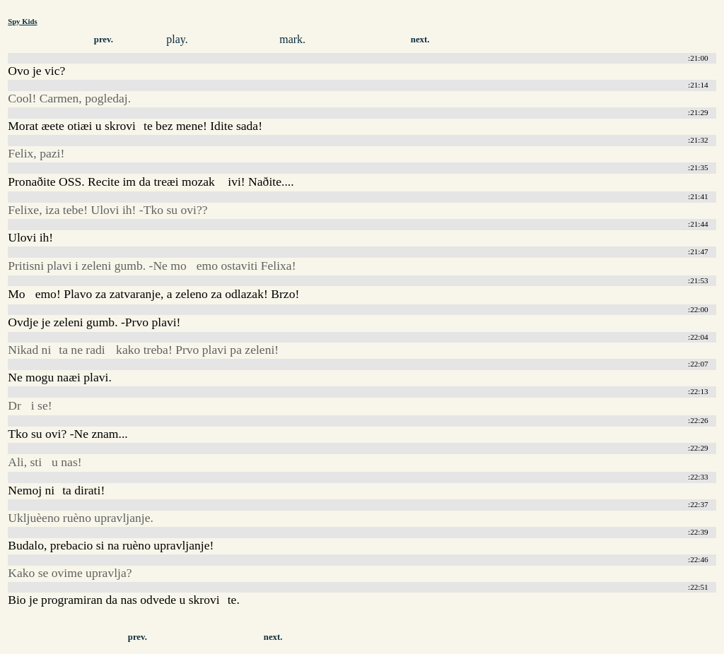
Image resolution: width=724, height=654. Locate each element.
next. (420, 39)
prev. (103, 39)
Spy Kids (22, 21)
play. (177, 39)
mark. (292, 39)
